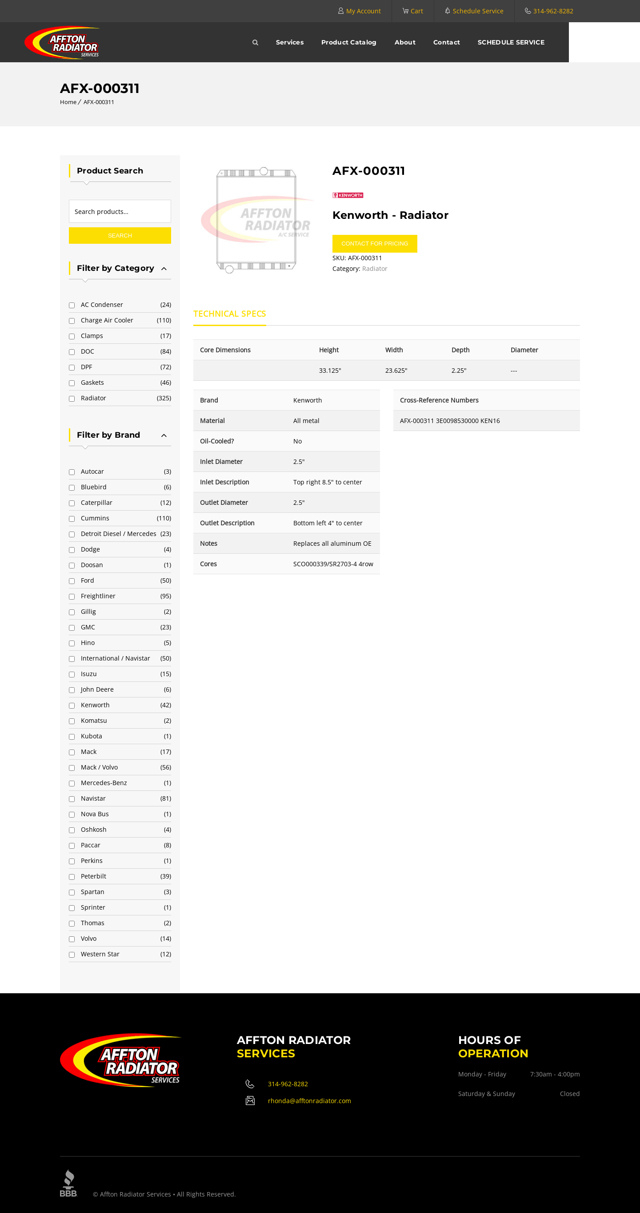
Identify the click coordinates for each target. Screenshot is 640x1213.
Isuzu (89, 673)
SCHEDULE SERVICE (546, 42)
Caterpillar (96, 502)
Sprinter (93, 907)
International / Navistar (115, 658)
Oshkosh (94, 829)
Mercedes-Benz (104, 782)
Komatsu (94, 720)
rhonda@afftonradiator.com (309, 1100)
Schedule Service (478, 11)
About (441, 42)
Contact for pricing (374, 243)
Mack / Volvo (99, 767)
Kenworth (95, 705)
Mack (88, 751)
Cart (417, 11)
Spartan (92, 891)
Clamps (92, 335)
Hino (88, 642)
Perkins (92, 860)
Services (325, 42)
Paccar (90, 845)
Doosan (92, 564)
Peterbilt (93, 876)
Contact (482, 42)
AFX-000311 (99, 102)
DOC (87, 351)
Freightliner (98, 596)
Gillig (88, 611)
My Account (363, 11)
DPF (86, 367)
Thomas (92, 923)
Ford (87, 580)
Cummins (95, 518)
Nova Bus (95, 814)
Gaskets (92, 382)
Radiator (93, 398)
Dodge (90, 549)
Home (68, 102)
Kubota (91, 736)
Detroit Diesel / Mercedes (118, 533)
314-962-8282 (553, 11)
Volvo (88, 938)
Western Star (100, 954)
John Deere (97, 689)
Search (120, 235)
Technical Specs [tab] (230, 314)
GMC (88, 627)
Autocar (92, 471)
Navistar (93, 798)
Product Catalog (384, 42)
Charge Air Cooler (107, 320)
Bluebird (94, 487)
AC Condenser (102, 304)
